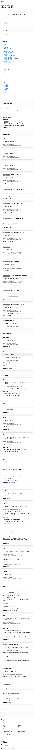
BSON (8, 5)
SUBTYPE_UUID (8, 59)
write (5, 92)
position (6, 45)
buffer (5, 44)
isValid (5, 96)
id (4, 70)
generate (6, 95)
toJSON (6, 86)
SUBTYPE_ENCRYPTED (10, 54)
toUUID (5, 89)
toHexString (6, 85)
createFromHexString (9, 94)
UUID (11, 5)
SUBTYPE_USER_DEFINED (11, 58)
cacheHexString (7, 62)
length (5, 79)
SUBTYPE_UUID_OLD (9, 61)
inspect (5, 78)
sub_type (6, 47)
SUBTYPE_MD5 (8, 57)
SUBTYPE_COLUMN (9, 51)
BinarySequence (8, 463)
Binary (5, 22)
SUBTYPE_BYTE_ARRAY (10, 50)
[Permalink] (10, 108)
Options (28, 1)
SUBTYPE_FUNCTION (9, 55)
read (5, 82)
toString (6, 88)
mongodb (3, 1)
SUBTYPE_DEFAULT (9, 52)
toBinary (6, 84)
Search (26, 1)
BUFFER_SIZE (7, 48)
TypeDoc (11, 748)
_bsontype (6, 69)
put (4, 81)
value (5, 91)
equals (5, 77)
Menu (31, 1)
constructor (6, 38)
